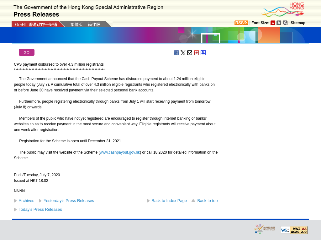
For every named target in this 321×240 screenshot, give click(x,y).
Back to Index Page (169, 200)
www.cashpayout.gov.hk (120, 152)
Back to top (207, 200)
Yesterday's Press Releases (69, 200)
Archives (26, 200)
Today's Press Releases (40, 209)
